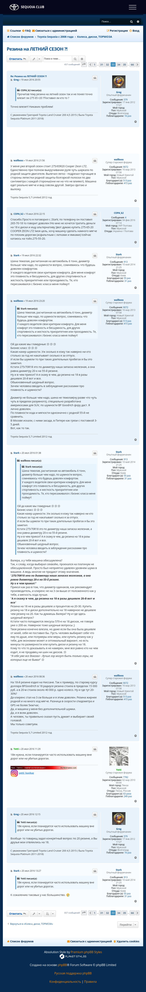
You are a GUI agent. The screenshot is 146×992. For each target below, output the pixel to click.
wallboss (119, 159)
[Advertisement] (76, 140)
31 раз (128, 281)
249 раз (128, 796)
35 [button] (124, 64)
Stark (119, 254)
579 (126, 99)
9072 (125, 167)
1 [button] (94, 64)
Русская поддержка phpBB (73, 973)
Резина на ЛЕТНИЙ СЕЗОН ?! (37, 49)
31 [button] (101, 64)
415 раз (128, 183)
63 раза (127, 793)
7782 (125, 777)
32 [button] (107, 64)
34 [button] (118, 64)
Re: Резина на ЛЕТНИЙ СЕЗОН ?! (28, 76)
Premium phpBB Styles (86, 952)
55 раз (127, 278)
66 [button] (132, 64)
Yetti (118, 769)
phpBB (62, 965)
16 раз (128, 116)
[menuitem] (26, 31)
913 (126, 262)
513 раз (127, 180)
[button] (84, 64)
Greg (118, 92)
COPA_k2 (119, 213)
